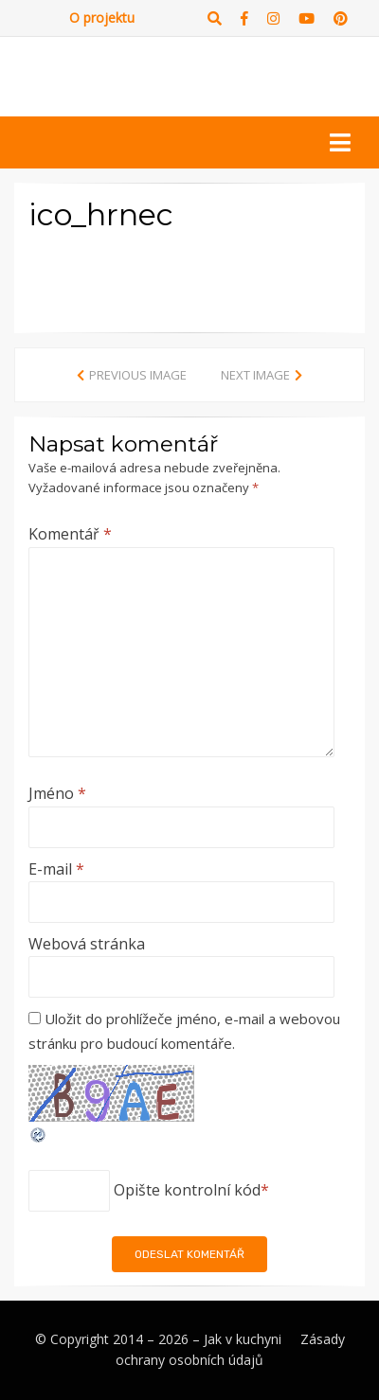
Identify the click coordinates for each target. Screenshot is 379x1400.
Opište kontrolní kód (187, 1189)
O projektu (102, 18)
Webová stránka (86, 943)
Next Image (255, 374)
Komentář (70, 533)
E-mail (56, 869)
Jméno (57, 793)
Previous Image (138, 374)
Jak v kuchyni (242, 1339)
